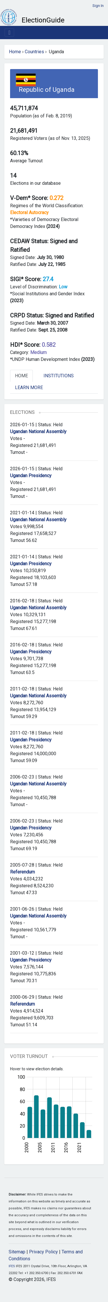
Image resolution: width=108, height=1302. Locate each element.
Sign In (98, 5)
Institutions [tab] (58, 375)
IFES (12, 1266)
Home (15, 51)
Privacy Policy (43, 1252)
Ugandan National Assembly (38, 431)
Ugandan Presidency (31, 475)
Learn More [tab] (29, 387)
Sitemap (17, 1252)
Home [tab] (21, 375)
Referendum (22, 872)
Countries (34, 51)
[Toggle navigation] (9, 32)
